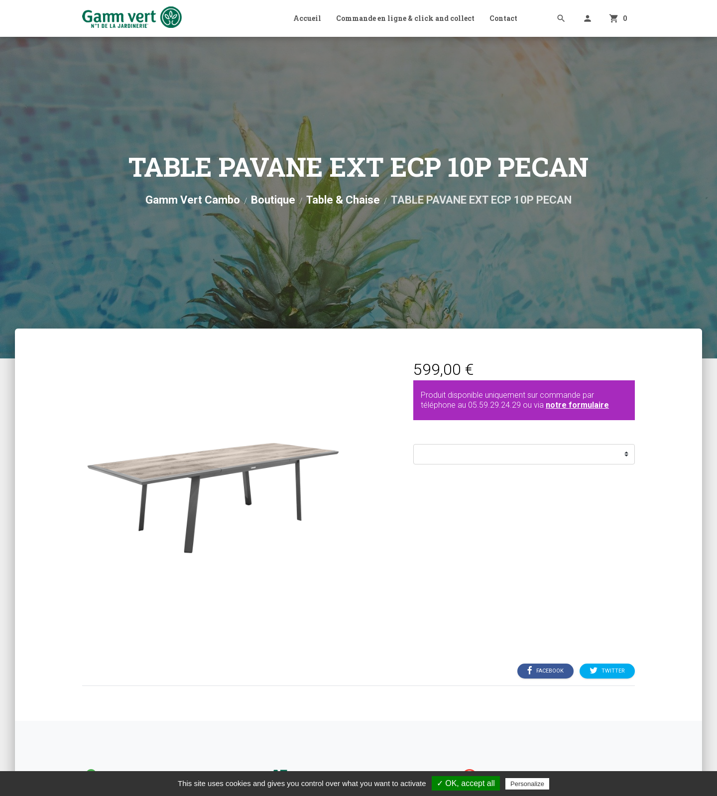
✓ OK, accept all (466, 783)
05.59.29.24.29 (494, 405)
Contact (503, 18)
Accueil (307, 18)
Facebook (545, 670)
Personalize (527, 784)
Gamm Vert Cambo (192, 200)
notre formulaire (577, 405)
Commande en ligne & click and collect (405, 18)
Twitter (607, 670)
